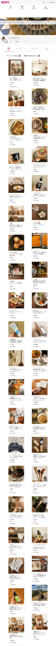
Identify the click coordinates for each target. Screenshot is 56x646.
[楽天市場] (51, 2)
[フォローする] (25, 41)
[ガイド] (44, 2)
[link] (16, 68)
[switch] (19, 56)
